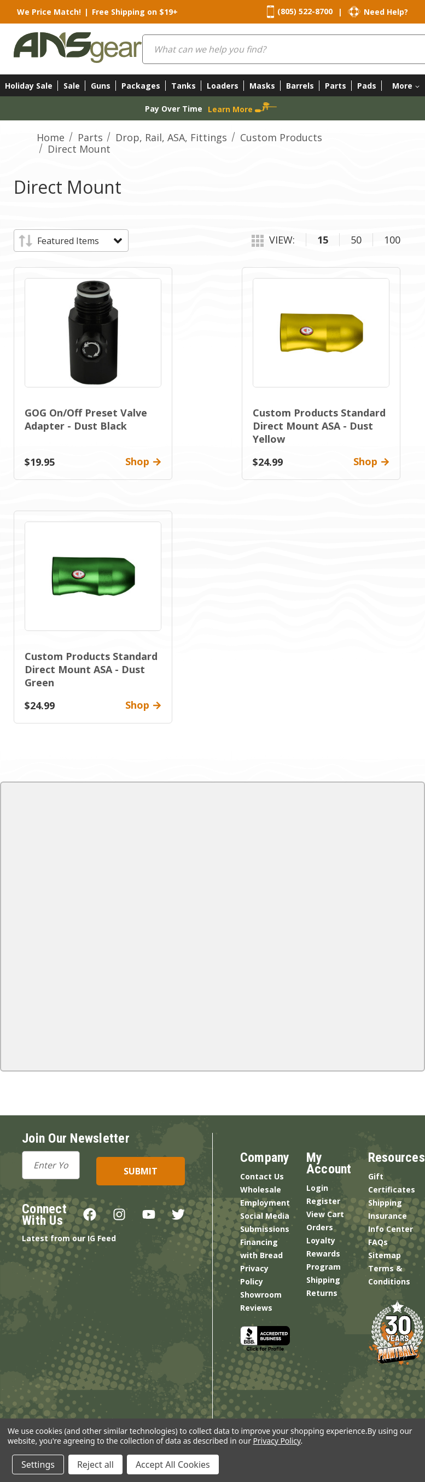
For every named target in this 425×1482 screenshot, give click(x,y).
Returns (321, 1293)
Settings (38, 1464)
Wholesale (260, 1189)
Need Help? (386, 12)
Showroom (261, 1294)
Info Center (390, 1229)
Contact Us (262, 1176)
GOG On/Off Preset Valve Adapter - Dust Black (86, 419)
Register (323, 1201)
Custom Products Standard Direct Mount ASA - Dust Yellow (319, 425)
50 (356, 239)
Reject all (95, 1464)
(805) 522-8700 (305, 11)
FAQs (378, 1242)
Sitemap (384, 1255)
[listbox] (79, 241)
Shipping (323, 1280)
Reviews (256, 1307)
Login (317, 1188)
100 (392, 239)
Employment (265, 1202)
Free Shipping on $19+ (135, 12)
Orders (319, 1227)
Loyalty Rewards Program (323, 1253)
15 (322, 239)
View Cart (325, 1214)
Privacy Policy (276, 1440)
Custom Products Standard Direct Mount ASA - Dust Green (91, 669)
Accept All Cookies (173, 1464)
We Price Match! (49, 12)
